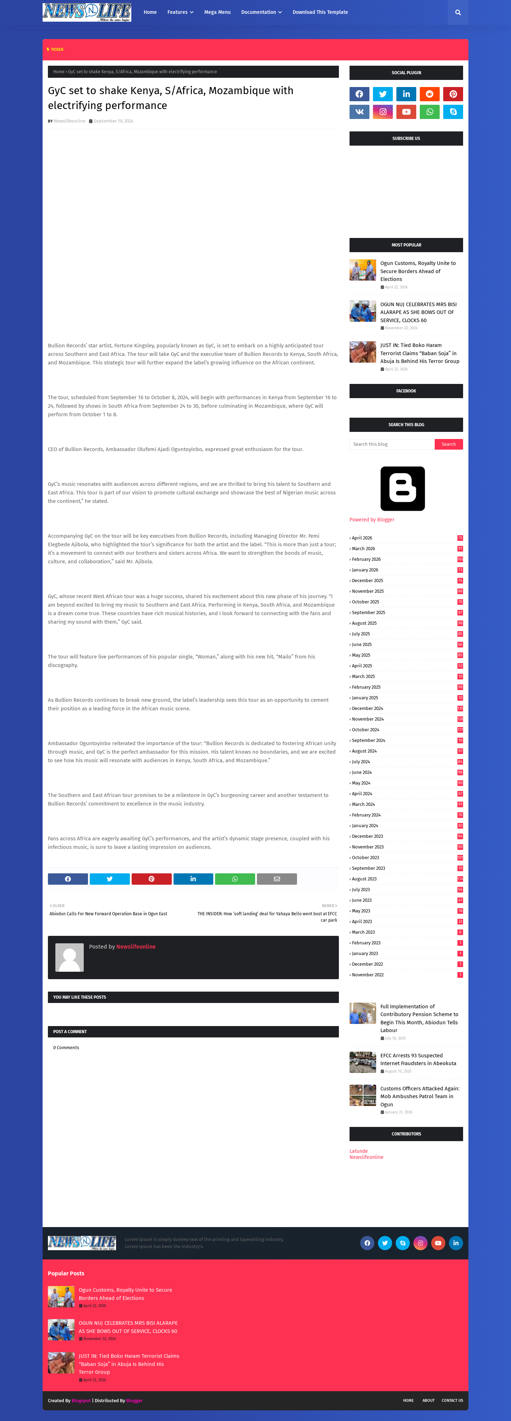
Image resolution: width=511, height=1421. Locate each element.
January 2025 (407, 697)
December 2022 (407, 964)
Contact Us (452, 1400)
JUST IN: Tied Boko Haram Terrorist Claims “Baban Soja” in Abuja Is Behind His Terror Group (420, 353)
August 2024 (407, 751)
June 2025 (407, 644)
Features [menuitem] (177, 12)
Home (59, 71)
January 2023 (407, 953)
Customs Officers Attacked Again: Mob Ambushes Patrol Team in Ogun (420, 1096)
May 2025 (407, 655)
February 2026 (407, 559)
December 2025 (407, 580)
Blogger (134, 1400)
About (429, 1400)
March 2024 (407, 804)
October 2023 (407, 857)
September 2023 (407, 868)
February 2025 (407, 687)
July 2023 (407, 889)
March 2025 (407, 676)
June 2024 (407, 772)
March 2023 (407, 932)
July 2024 (407, 761)
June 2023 (407, 900)
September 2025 (407, 612)
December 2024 (407, 708)
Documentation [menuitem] (258, 12)
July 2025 (407, 633)
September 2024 (407, 740)
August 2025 (407, 623)
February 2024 (407, 815)
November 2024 (407, 719)
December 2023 (407, 836)
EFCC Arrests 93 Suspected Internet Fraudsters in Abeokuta (418, 1059)
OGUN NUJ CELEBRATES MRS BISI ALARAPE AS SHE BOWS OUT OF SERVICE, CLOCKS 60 (418, 312)
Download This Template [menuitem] (320, 12)
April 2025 (407, 665)
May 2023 (407, 910)
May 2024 (407, 783)
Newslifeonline (70, 121)
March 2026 (407, 548)
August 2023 (407, 879)
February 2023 (407, 942)
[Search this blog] (392, 444)
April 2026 (407, 538)
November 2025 (407, 591)
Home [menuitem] (150, 12)
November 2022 (407, 974)
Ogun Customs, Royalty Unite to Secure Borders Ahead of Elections (418, 271)
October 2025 (407, 601)
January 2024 (407, 825)
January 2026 (407, 570)
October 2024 (407, 729)
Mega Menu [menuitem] (217, 12)
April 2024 (407, 793)
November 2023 (407, 847)
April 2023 (407, 921)
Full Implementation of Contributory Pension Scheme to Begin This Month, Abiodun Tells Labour (419, 1018)
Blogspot (81, 1400)
